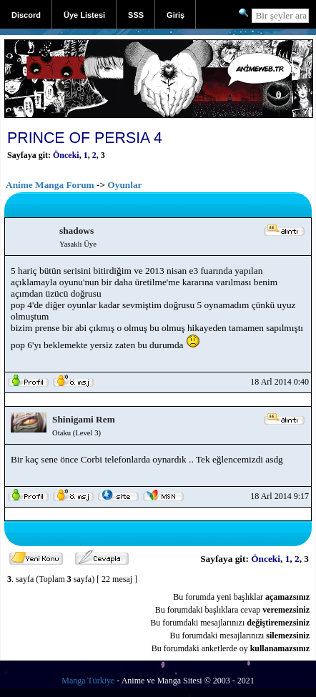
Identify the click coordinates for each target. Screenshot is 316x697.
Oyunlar (124, 184)
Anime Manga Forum (50, 184)
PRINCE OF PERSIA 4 (84, 138)
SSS (136, 15)
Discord (26, 15)
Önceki (66, 155)
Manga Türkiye (87, 681)
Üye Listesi (84, 15)
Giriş (175, 15)
